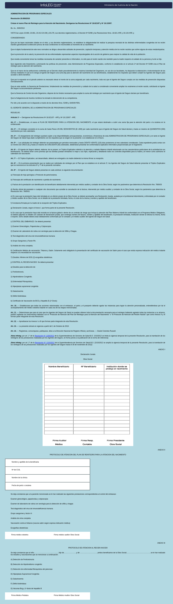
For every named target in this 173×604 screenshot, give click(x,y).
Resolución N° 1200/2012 (44, 336)
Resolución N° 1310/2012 (44, 343)
